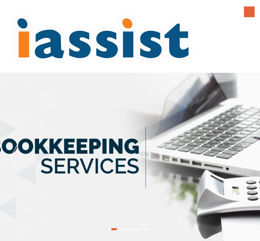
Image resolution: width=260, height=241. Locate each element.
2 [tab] (122, 229)
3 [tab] (130, 229)
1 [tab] (114, 229)
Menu (249, 11)
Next (245, 156)
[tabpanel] (130, 157)
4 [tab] (138, 229)
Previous (14, 156)
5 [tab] (146, 229)
